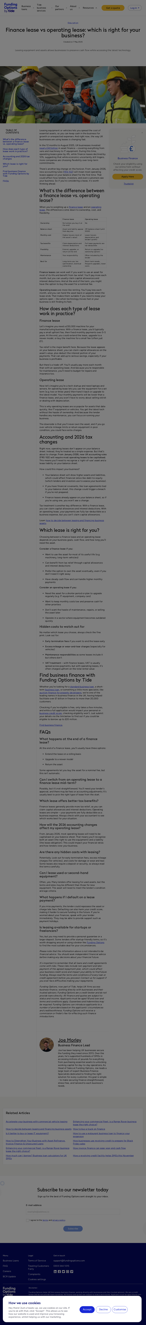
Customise (120, 1309)
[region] (72, 1309)
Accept (87, 1309)
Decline (103, 1309)
